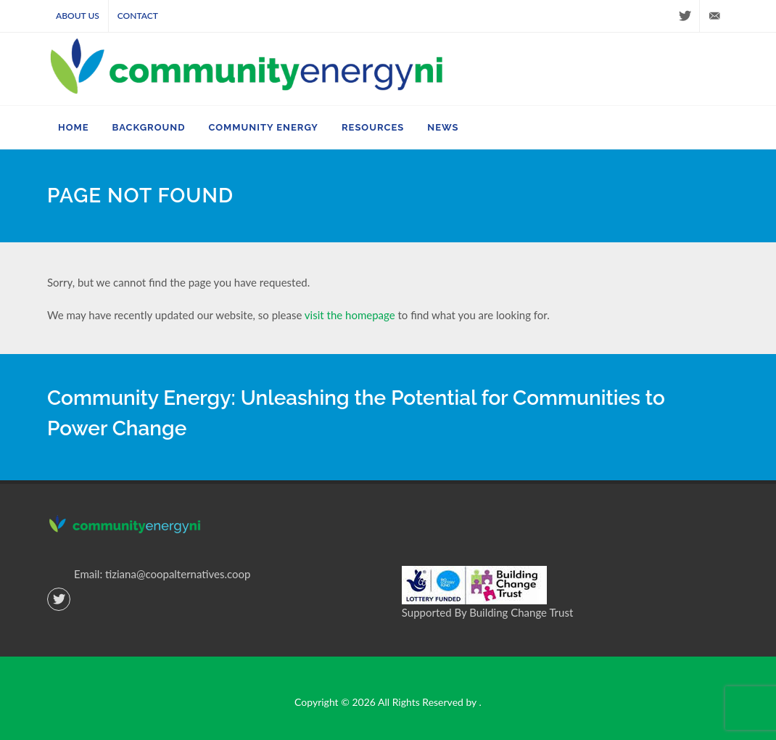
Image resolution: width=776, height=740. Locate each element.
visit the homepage (350, 314)
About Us (77, 15)
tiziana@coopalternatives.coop (178, 573)
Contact (137, 15)
